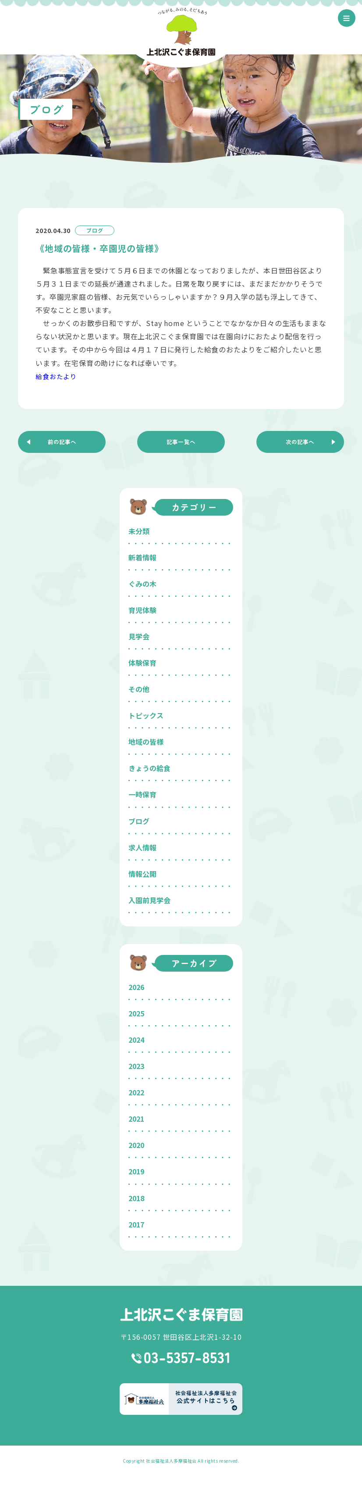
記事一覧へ (181, 442)
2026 (136, 987)
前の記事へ (61, 442)
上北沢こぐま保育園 (181, 1314)
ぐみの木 (142, 583)
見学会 (138, 636)
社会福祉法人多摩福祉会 (171, 1460)
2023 (136, 1066)
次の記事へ (300, 442)
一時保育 (142, 794)
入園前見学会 (149, 900)
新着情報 (142, 557)
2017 (136, 1224)
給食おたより (57, 376)
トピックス (145, 715)
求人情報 (142, 847)
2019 (136, 1171)
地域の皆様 (145, 741)
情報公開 (142, 873)
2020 (136, 1145)
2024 (136, 1039)
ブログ (138, 821)
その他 (138, 689)
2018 (136, 1198)
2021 (136, 1118)
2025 (136, 1013)
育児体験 (142, 610)
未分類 (138, 531)
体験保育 (142, 662)
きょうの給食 (149, 768)
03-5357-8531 (181, 1357)
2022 (136, 1092)
